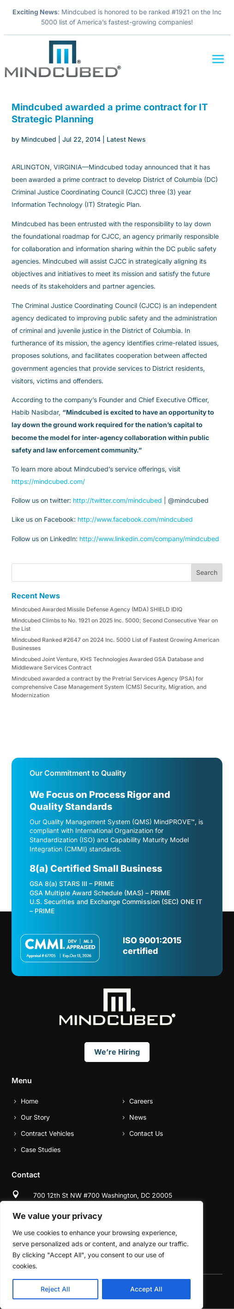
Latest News (126, 139)
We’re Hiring (117, 1051)
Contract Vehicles (47, 1133)
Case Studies (40, 1149)
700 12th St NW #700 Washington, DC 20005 (102, 1195)
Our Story (35, 1117)
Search (206, 572)
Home (29, 1101)
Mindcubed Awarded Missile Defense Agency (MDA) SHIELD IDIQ (97, 609)
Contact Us (146, 1133)
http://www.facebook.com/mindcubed (135, 519)
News (137, 1117)
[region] (101, 1255)
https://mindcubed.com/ (48, 481)
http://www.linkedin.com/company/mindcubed (149, 539)
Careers (141, 1101)
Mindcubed (38, 139)
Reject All (55, 1289)
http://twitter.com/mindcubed (117, 500)
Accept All (146, 1289)
